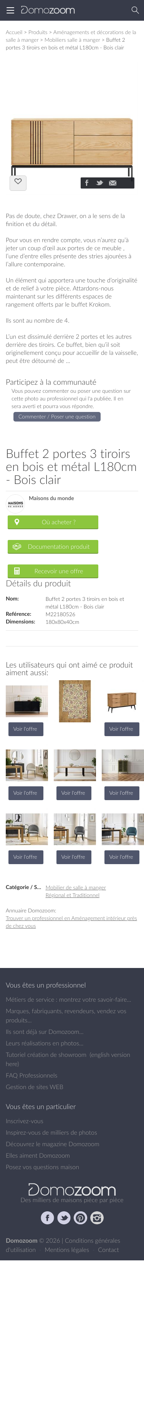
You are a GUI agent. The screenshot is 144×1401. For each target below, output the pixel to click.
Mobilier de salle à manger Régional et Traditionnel (76, 891)
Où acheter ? (59, 522)
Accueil (14, 32)
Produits (38, 32)
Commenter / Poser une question (57, 416)
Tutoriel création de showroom (46, 1054)
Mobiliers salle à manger (72, 39)
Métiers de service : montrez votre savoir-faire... (68, 999)
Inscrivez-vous (24, 1121)
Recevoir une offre (59, 571)
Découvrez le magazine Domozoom (52, 1144)
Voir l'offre (25, 728)
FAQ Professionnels (31, 1075)
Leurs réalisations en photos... (44, 1043)
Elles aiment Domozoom (38, 1155)
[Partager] (86, 183)
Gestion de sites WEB (34, 1087)
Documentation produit (58, 546)
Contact (108, 1249)
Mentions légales (68, 1249)
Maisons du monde (51, 498)
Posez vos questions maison (42, 1167)
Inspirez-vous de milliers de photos (51, 1132)
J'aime (18, 182)
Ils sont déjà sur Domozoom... (44, 1031)
